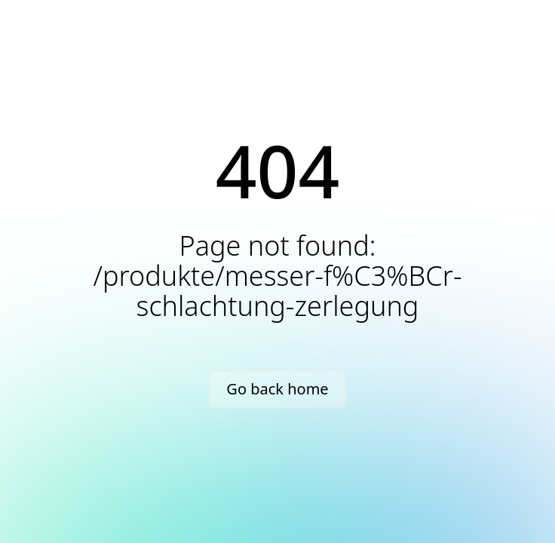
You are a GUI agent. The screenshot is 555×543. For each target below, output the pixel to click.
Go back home (277, 389)
